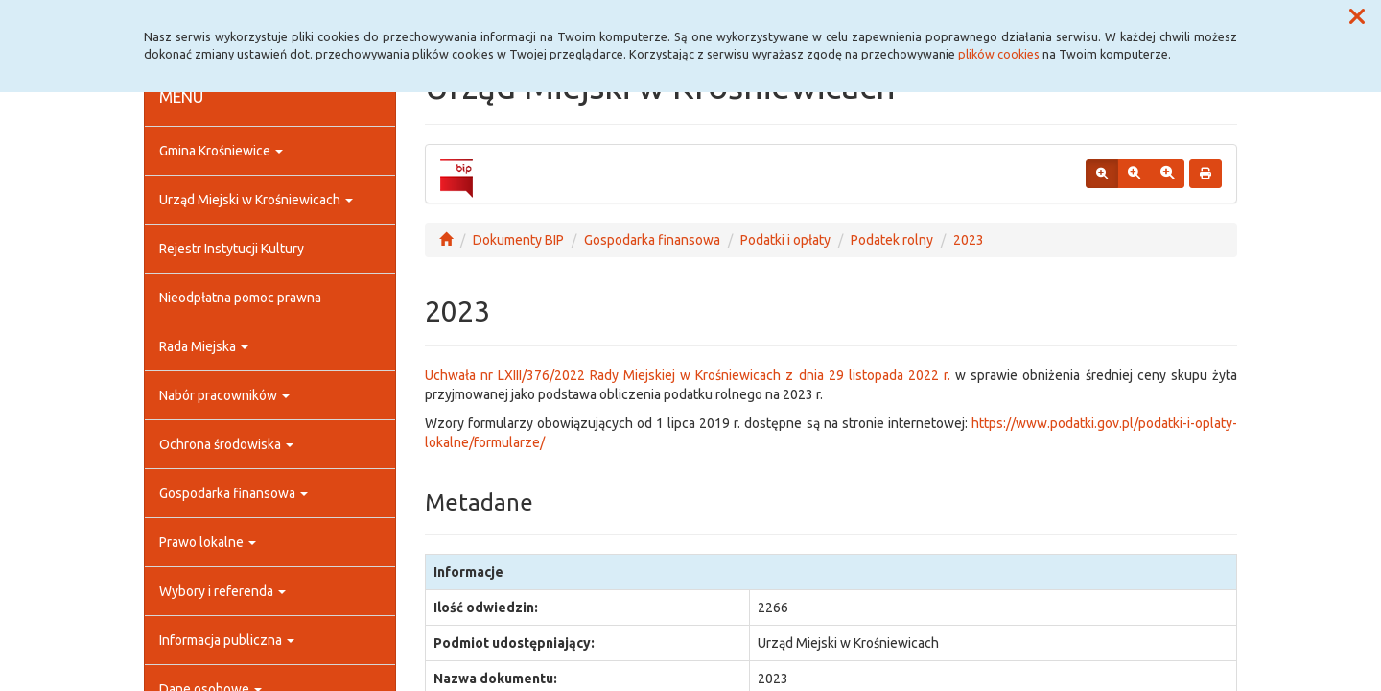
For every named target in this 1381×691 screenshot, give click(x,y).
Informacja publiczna (226, 640)
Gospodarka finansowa (233, 493)
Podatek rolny (892, 240)
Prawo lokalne (207, 542)
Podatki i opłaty (785, 240)
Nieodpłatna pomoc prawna (240, 297)
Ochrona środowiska (226, 444)
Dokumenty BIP (518, 240)
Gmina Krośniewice (221, 150)
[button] (1357, 17)
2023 (968, 240)
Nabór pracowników (224, 395)
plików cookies (999, 53)
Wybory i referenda (222, 591)
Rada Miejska (203, 346)
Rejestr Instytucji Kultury (231, 248)
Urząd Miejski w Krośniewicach (256, 199)
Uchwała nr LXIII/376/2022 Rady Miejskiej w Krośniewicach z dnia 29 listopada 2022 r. (688, 375)
